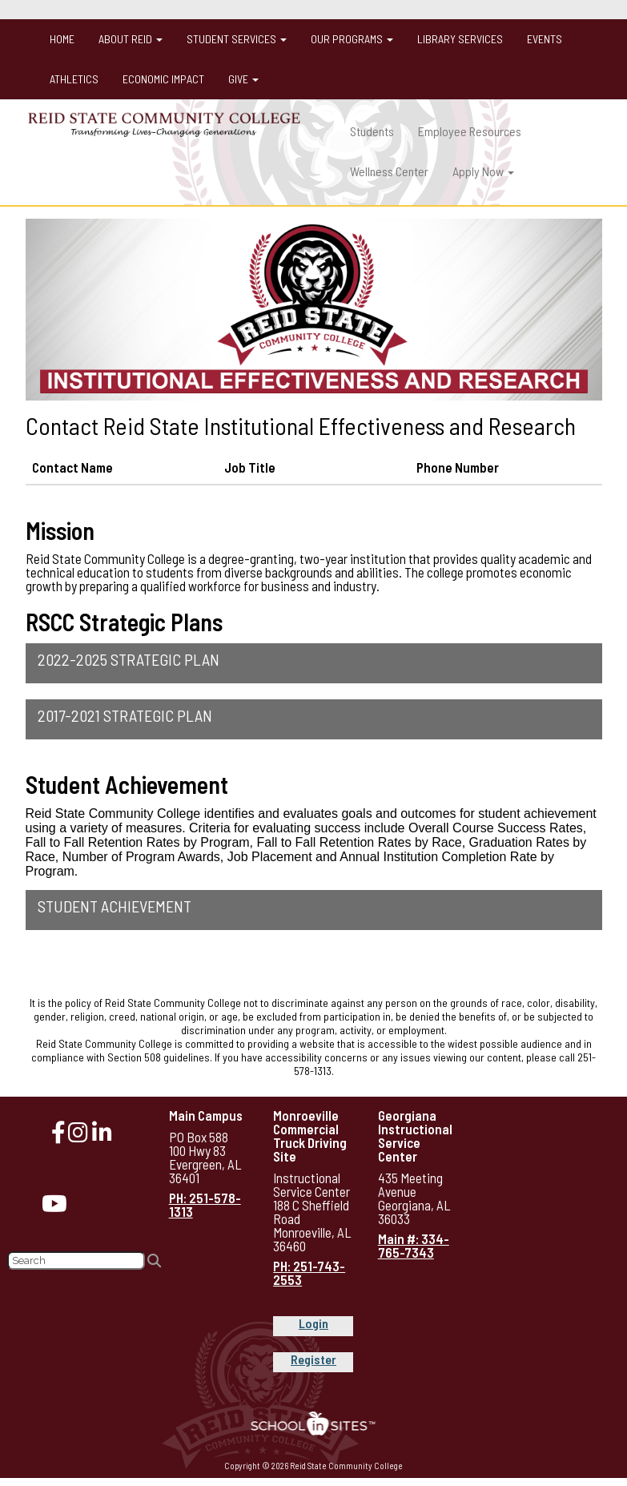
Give (243, 79)
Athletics (74, 79)
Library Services (460, 39)
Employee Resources (469, 131)
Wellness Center (389, 171)
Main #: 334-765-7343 (413, 1245)
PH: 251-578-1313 (205, 1204)
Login (313, 1323)
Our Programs (352, 39)
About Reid (130, 39)
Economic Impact (163, 79)
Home (62, 39)
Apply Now (483, 171)
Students (372, 131)
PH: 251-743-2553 (309, 1272)
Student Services (237, 39)
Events (544, 39)
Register (313, 1359)
